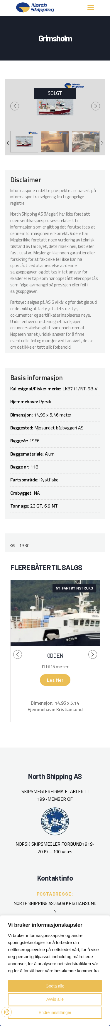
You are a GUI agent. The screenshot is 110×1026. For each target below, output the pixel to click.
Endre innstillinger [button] (55, 1012)
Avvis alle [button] (55, 999)
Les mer (55, 680)
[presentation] (14, 106)
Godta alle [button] (55, 986)
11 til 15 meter (54, 666)
